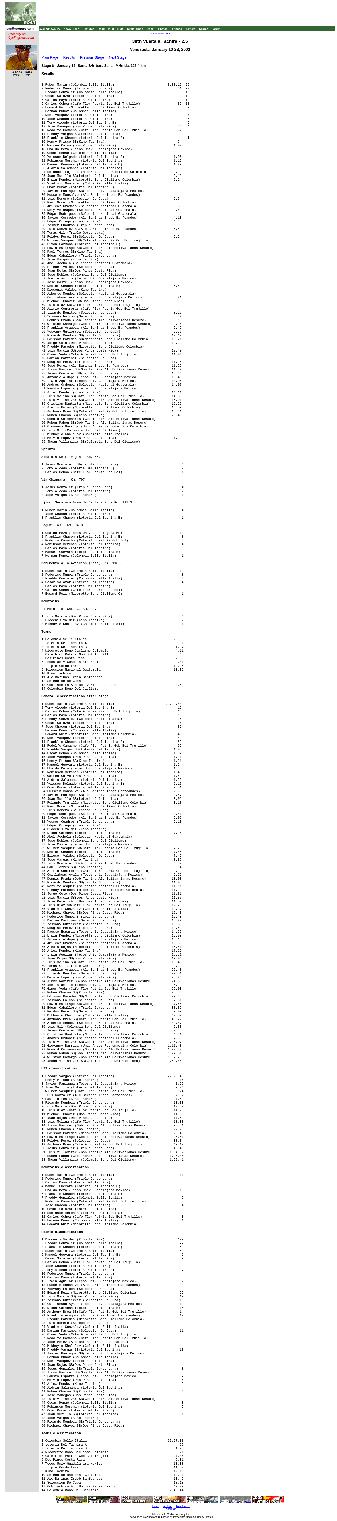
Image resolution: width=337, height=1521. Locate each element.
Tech (76, 28)
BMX (120, 28)
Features (88, 28)
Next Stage (117, 57)
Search (203, 28)
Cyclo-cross (135, 28)
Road (101, 28)
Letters (191, 28)
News (67, 28)
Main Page (49, 57)
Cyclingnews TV (49, 28)
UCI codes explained (160, 33)
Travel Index (183, 1506)
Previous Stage (92, 57)
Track (150, 28)
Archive (167, 1506)
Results (69, 57)
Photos (162, 28)
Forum (216, 28)
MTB (111, 28)
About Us (171, 1509)
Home (155, 1506)
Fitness (177, 28)
